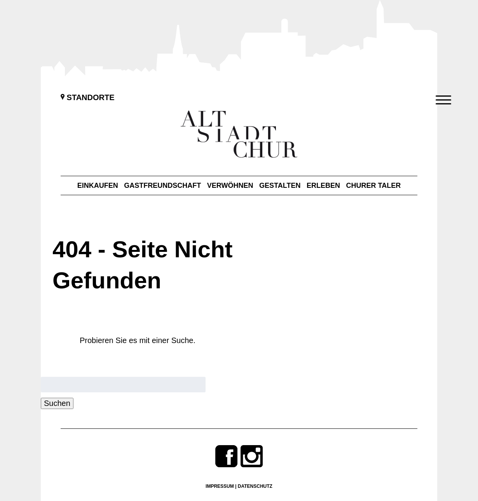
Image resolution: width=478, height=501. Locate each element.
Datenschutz (255, 486)
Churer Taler (373, 185)
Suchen (57, 403)
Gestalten (279, 185)
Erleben (323, 185)
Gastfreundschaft (162, 185)
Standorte (88, 97)
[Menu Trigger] (443, 100)
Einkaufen (97, 185)
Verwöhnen (230, 185)
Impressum (220, 486)
